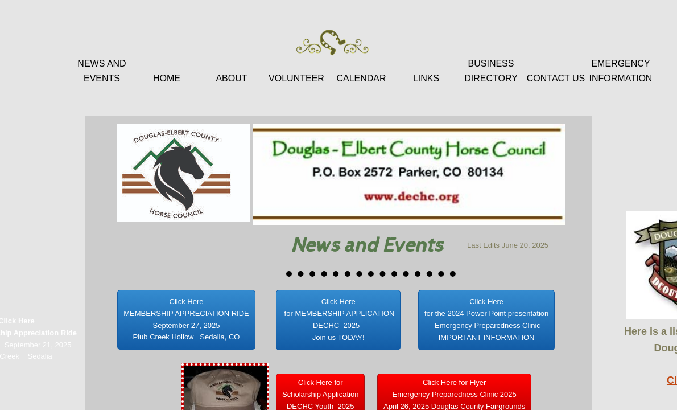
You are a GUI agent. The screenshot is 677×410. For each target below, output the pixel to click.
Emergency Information (621, 71)
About (231, 78)
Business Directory (491, 71)
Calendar (361, 78)
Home (166, 78)
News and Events (101, 71)
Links (426, 78)
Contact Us (556, 78)
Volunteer (296, 78)
